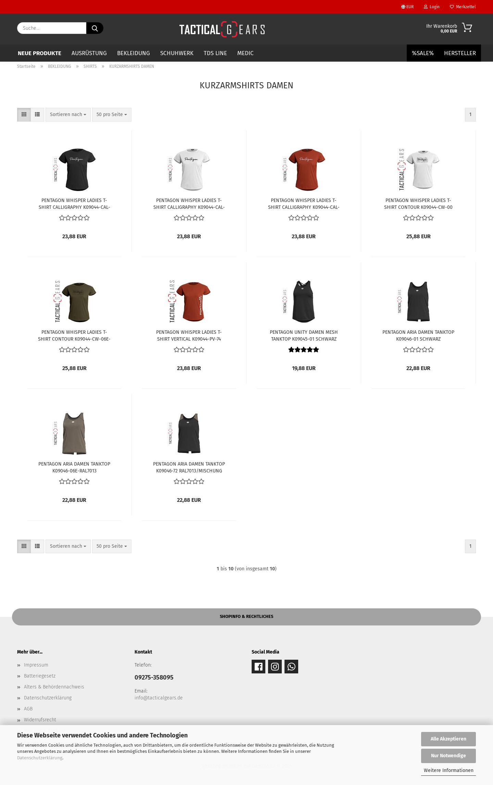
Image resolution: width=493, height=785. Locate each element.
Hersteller (460, 53)
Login (432, 6)
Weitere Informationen (448, 770)
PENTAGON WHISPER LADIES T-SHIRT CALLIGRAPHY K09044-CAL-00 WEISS (189, 203)
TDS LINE (215, 53)
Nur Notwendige (448, 756)
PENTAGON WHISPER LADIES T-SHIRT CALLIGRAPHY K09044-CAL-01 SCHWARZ (74, 203)
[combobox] (68, 115)
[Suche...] (94, 28)
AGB (28, 709)
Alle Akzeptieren (448, 739)
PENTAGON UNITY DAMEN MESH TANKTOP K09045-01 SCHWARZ (304, 335)
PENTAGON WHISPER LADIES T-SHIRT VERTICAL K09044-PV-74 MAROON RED (189, 335)
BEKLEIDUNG (133, 53)
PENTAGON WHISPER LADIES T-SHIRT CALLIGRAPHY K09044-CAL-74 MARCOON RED (304, 203)
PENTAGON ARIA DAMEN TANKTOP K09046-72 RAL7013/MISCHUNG (189, 467)
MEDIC (245, 53)
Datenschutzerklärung (39, 757)
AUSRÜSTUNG (89, 53)
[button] (24, 115)
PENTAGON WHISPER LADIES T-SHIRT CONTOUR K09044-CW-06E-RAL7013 (74, 335)
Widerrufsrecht (40, 720)
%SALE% (423, 53)
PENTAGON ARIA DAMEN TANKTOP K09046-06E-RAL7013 (74, 467)
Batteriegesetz (39, 676)
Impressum (36, 665)
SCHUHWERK (176, 53)
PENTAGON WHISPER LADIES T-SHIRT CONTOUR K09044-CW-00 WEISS (418, 203)
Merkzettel (463, 6)
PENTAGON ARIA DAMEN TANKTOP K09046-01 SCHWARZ (418, 335)
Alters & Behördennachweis (54, 687)
